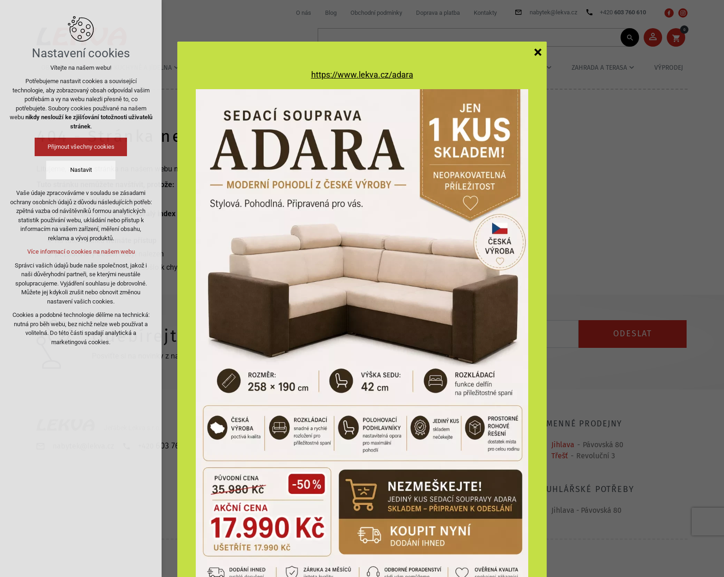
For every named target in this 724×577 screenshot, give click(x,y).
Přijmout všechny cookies (81, 146)
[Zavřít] (538, 52)
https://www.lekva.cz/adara (362, 74)
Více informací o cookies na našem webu (81, 251)
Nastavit (81, 169)
